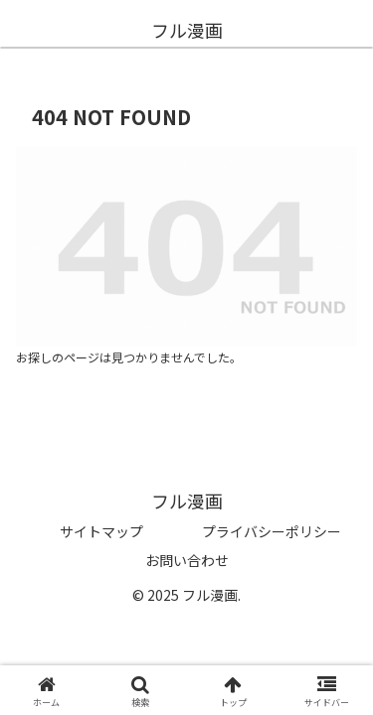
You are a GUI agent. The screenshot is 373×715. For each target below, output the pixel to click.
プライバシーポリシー (271, 531)
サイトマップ (101, 531)
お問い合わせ (187, 560)
